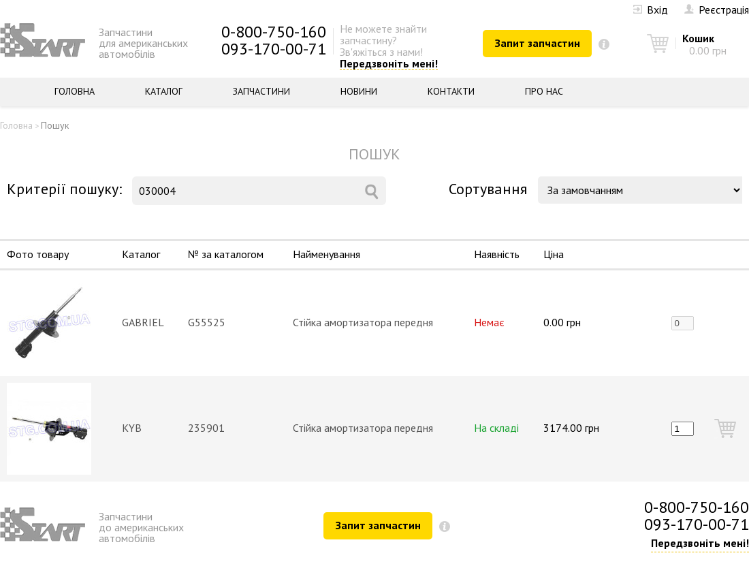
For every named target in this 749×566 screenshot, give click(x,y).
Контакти (451, 91)
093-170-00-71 (273, 48)
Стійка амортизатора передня (363, 322)
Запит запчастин (537, 43)
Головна (74, 91)
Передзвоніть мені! (389, 64)
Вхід (650, 9)
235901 (206, 428)
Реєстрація (716, 9)
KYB (132, 428)
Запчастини (261, 91)
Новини (358, 91)
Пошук (55, 125)
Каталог (163, 91)
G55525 (206, 322)
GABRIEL (143, 322)
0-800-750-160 (273, 31)
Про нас (544, 91)
